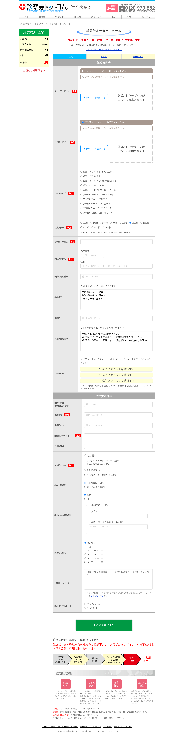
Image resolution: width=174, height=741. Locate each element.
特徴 (129, 17)
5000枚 (106, 227)
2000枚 (144, 223)
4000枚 (95, 227)
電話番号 (58, 415)
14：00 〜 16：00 (93, 550)
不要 (87, 495)
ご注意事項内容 (61, 339)
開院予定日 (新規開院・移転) (61, 404)
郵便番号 (84, 251)
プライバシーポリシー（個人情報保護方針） (60, 727)
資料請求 (145, 17)
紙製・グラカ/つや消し (92, 185)
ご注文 (70, 57)
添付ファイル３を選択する (116, 381)
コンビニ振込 (92, 470)
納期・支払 (96, 17)
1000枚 (133, 223)
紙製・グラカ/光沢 (90, 176)
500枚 (123, 223)
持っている (90, 608)
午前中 (88, 547)
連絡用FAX (59, 425)
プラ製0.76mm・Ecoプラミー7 (96, 213)
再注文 (104, 57)
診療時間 (58, 297)
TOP (26, 17)
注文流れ (59, 17)
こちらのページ (97, 596)
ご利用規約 (107, 727)
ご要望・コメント (62, 583)
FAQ (114, 17)
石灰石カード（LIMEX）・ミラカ (98, 190)
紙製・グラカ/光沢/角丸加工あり (97, 172)
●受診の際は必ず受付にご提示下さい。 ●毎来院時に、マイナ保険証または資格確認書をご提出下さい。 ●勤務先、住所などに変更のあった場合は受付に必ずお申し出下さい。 (116, 341)
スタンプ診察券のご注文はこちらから (104, 50)
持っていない (92, 604)
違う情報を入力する (95, 487)
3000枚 (84, 227)
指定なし (89, 543)
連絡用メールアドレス (63, 436)
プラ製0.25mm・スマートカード (97, 194)
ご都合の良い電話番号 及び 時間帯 (106, 522)
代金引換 (89, 455)
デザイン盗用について (123, 727)
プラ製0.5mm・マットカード (95, 204)
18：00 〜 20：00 (93, 558)
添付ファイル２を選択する (116, 375)
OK (87, 499)
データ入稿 (138, 57)
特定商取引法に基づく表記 (90, 727)
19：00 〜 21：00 (93, 562)
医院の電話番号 (61, 277)
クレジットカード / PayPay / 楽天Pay (103, 461)
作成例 (77, 17)
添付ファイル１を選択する (116, 369)
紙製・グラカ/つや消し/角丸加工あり (99, 181)
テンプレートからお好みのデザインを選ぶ (104, 71)
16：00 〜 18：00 (93, 554)
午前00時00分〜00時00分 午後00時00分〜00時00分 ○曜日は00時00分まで (116, 299)
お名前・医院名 (61, 242)
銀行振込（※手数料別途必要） (100, 475)
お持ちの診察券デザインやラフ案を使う (103, 77)
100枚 (84, 223)
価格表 (42, 17)
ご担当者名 (59, 446)
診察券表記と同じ (94, 483)
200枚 (94, 223)
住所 (82, 262)
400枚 (114, 223)
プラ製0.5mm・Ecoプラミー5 (95, 208)
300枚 (104, 223)
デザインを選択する (94, 97)
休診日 (57, 318)
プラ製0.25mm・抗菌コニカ (95, 199)
